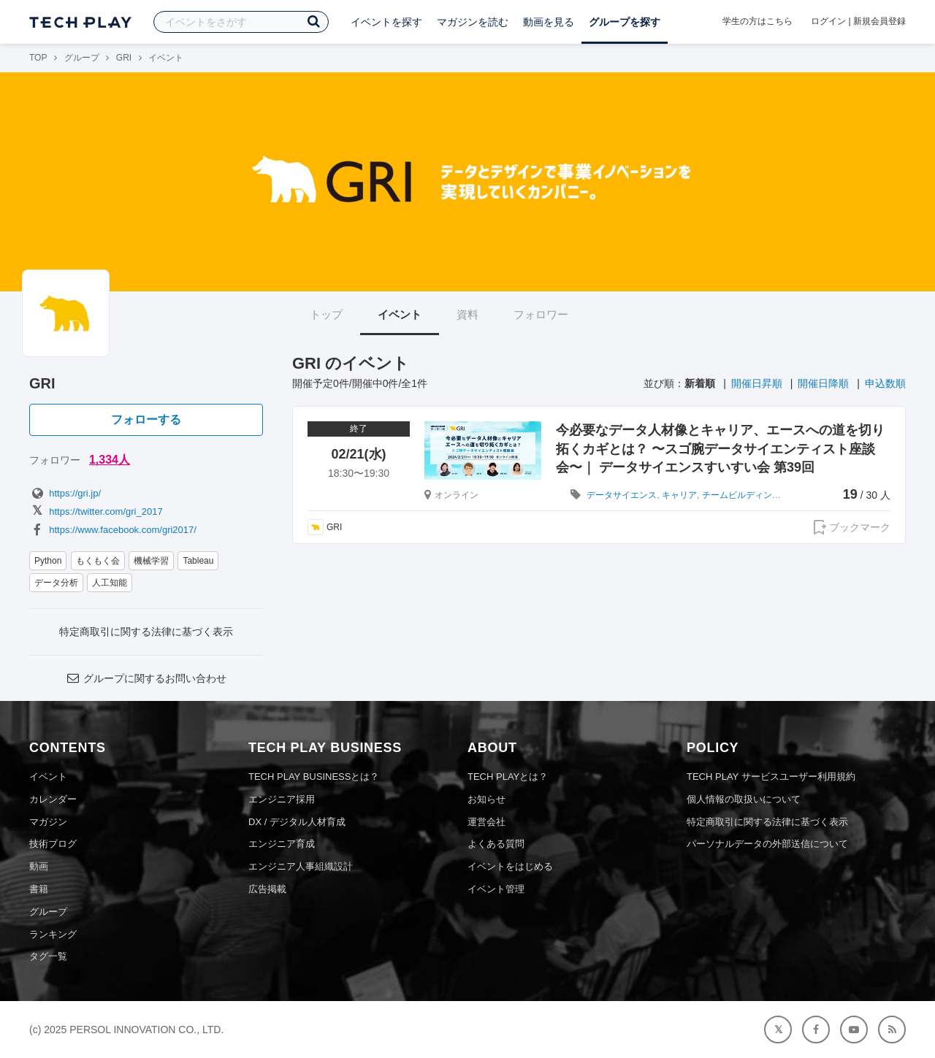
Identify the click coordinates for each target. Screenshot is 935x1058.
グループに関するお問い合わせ (146, 678)
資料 (467, 314)
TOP (38, 58)
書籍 (38, 888)
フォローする (146, 419)
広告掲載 (267, 888)
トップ (326, 314)
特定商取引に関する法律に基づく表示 (146, 631)
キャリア (679, 495)
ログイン (828, 21)
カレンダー (53, 799)
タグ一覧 (48, 956)
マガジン (48, 821)
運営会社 (486, 821)
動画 (38, 866)
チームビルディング (741, 495)
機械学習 (151, 561)
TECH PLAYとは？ (508, 776)
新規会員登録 (879, 21)
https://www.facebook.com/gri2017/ (112, 529)
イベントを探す (386, 22)
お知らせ (486, 799)
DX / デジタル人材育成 (297, 821)
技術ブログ (53, 843)
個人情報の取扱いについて (744, 799)
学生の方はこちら (757, 21)
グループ (81, 58)
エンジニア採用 (281, 799)
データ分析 (56, 583)
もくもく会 (98, 561)
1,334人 (109, 459)
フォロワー (541, 314)
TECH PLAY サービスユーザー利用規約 (771, 776)
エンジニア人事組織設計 (300, 866)
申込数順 (885, 383)
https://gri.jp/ (65, 493)
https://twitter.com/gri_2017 (96, 511)
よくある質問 (496, 843)
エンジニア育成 (281, 843)
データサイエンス (622, 495)
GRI (123, 58)
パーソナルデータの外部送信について (767, 843)
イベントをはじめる (510, 866)
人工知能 (109, 583)
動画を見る (548, 22)
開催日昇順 (756, 383)
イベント (399, 314)
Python (47, 561)
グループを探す (624, 22)
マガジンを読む (472, 22)
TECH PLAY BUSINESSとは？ (313, 776)
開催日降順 (823, 383)
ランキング (53, 934)
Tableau (198, 561)
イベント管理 (496, 888)
